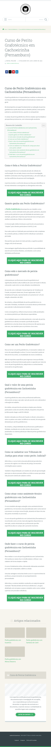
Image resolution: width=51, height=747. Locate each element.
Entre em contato (24, 714)
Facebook (15, 740)
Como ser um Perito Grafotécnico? (18, 141)
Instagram (22, 740)
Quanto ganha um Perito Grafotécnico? (19, 136)
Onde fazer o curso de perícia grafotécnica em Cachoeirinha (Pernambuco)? (24, 156)
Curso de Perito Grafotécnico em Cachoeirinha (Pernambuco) (20, 131)
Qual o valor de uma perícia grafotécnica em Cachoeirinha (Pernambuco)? (24, 144)
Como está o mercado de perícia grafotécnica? (21, 138)
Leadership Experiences (15, 735)
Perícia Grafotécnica (14, 65)
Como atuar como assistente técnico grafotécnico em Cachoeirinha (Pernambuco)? (22, 152)
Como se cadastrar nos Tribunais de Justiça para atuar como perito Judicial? (24, 148)
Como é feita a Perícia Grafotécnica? (18, 134)
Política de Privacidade (32, 740)
